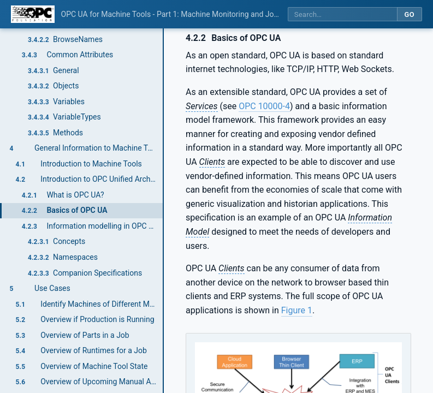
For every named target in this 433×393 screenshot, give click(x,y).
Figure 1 (296, 310)
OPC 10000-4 (264, 106)
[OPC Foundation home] (33, 14)
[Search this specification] (342, 14)
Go (409, 14)
